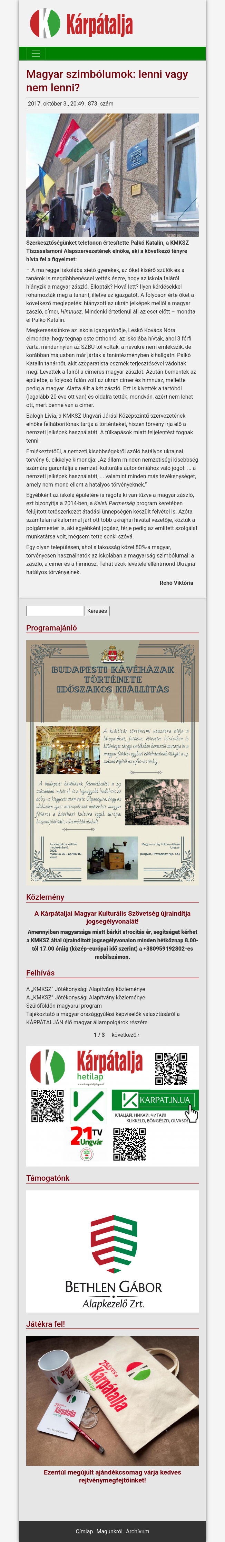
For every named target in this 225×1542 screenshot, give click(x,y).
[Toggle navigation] (36, 54)
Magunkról (109, 1531)
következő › (126, 1035)
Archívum (137, 1531)
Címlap (84, 1531)
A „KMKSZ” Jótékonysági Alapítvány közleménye (85, 989)
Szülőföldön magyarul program (64, 1006)
